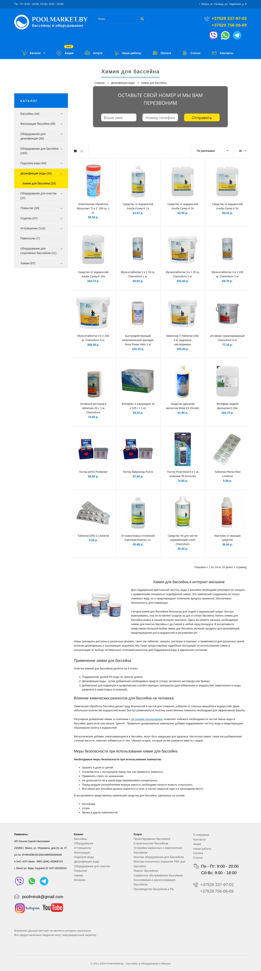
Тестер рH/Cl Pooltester (93, 471)
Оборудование (83, 843)
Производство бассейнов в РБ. (154, 889)
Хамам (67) (27, 263)
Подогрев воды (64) (33, 163)
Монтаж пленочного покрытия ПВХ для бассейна (159, 864)
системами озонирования (146, 719)
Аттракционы (82, 847)
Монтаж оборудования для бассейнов (159, 857)
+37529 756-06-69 (229, 25)
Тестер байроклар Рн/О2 (138, 471)
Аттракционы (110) (32, 228)
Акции (197, 844)
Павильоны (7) (30, 238)
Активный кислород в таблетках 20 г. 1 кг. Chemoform (93, 408)
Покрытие (80, 870)
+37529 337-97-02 (229, 18)
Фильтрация (82, 852)
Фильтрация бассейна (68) (37, 123)
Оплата (198, 853)
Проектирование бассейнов (152, 839)
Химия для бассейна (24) (39, 183)
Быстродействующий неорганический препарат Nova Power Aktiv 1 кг (138, 340)
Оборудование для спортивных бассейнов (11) (38, 251)
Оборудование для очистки (92, 866)
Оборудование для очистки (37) (38, 196)
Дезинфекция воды (123, 82)
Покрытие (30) (29, 208)
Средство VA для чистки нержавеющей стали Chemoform (183, 540)
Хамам (78, 875)
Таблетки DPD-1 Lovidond (93, 535)
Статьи (197, 857)
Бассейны (80, 839)
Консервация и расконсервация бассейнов (155, 882)
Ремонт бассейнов (146, 870)
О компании (201, 834)
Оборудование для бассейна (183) (39, 151)
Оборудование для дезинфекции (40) (32, 136)
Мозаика (79, 880)
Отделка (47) (29, 218)
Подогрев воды (84, 857)
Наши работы (202, 848)
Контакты (199, 839)
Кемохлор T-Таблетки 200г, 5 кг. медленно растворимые (182, 340)
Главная (100, 82)
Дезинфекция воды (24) (36, 173)
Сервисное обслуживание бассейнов (158, 875)
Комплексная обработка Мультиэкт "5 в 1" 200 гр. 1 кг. (93, 208)
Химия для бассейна (153, 82)
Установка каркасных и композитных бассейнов (158, 850)
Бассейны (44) (29, 113)
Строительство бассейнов (151, 843)
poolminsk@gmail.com (42, 896)
